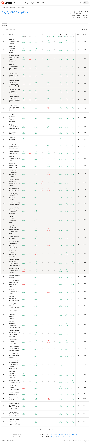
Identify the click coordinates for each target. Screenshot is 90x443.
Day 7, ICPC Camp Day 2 (9, 7)
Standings (4, 25)
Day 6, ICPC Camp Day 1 (16, 12)
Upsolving (21, 7)
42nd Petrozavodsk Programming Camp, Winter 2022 (29, 3)
